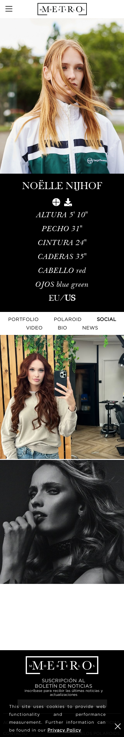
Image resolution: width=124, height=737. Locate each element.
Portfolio (23, 319)
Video (34, 327)
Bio (62, 327)
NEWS (90, 327)
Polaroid (68, 319)
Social (106, 319)
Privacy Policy (64, 730)
